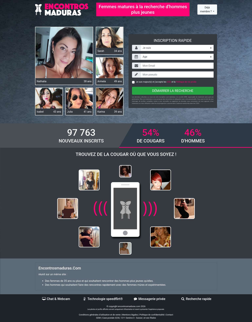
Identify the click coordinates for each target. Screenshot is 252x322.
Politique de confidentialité (152, 314)
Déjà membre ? (206, 9)
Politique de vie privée (186, 82)
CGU (169, 82)
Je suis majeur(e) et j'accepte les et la (166, 82)
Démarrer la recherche (172, 91)
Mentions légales (130, 314)
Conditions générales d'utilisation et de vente (100, 314)
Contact (169, 314)
